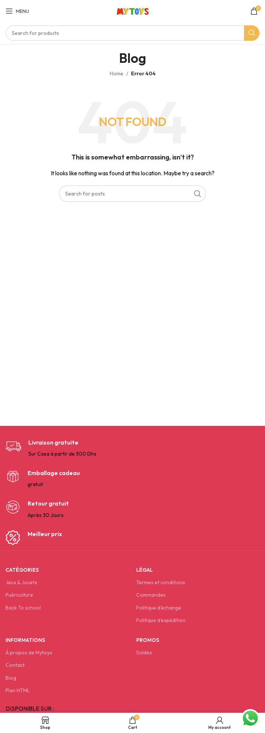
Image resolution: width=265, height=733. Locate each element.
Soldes (144, 652)
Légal (144, 570)
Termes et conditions (160, 582)
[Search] (132, 33)
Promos (147, 640)
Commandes (151, 595)
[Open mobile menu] (17, 11)
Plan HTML (18, 690)
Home (116, 73)
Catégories (22, 570)
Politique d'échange (158, 607)
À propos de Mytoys (29, 652)
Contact (15, 665)
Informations (25, 640)
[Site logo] (132, 10)
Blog (11, 678)
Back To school (23, 607)
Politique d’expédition (161, 620)
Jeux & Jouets (21, 582)
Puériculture (19, 595)
